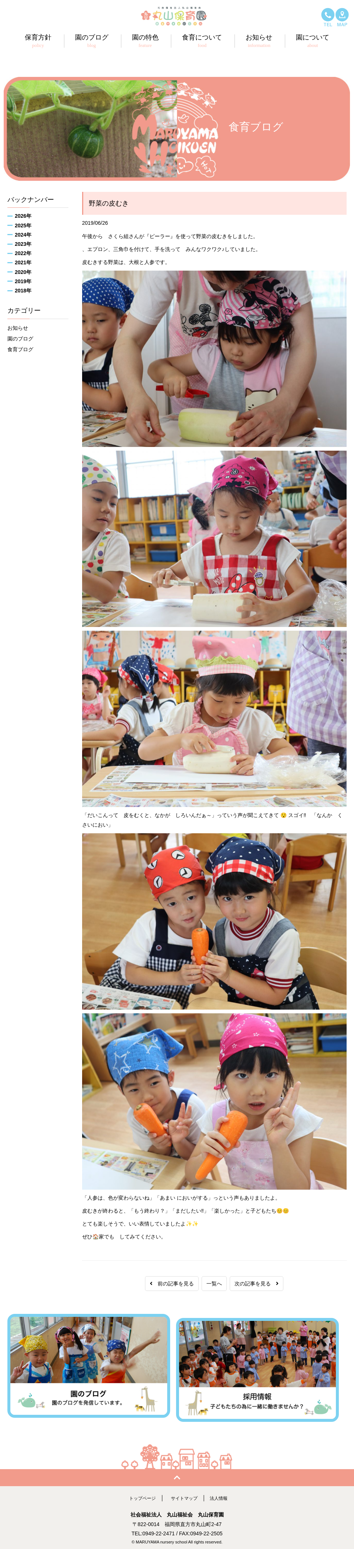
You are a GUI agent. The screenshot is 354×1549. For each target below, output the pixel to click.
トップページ (138, 1494)
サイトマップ (184, 1494)
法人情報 (223, 1494)
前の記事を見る (172, 1284)
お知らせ (17, 328)
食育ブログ (20, 349)
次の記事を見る (257, 1284)
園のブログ (20, 339)
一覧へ (214, 1284)
